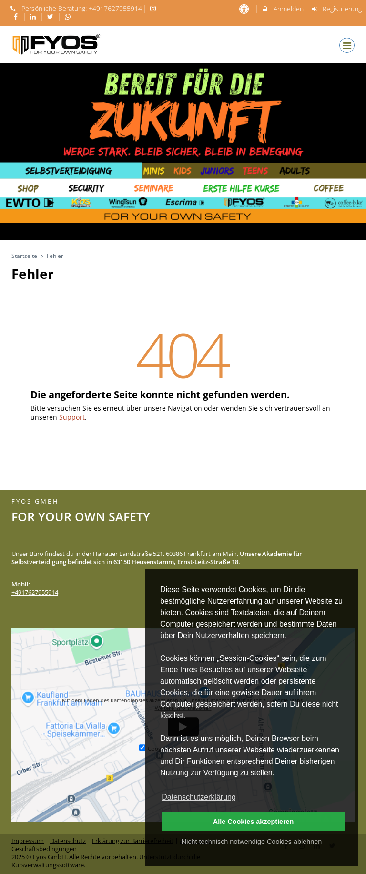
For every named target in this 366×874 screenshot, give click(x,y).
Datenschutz (68, 841)
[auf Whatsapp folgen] (69, 16)
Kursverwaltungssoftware (47, 865)
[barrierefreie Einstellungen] (244, 8)
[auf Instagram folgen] (154, 8)
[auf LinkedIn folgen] (34, 16)
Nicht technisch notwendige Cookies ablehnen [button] (252, 841)
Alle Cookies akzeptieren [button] (253, 821)
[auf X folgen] (51, 16)
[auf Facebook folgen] (16, 16)
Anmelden (282, 8)
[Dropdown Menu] (347, 45)
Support (72, 417)
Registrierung (336, 8)
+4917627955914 (115, 8)
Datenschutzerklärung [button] (199, 797)
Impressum (27, 841)
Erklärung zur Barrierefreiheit (132, 841)
